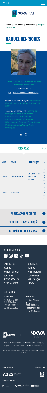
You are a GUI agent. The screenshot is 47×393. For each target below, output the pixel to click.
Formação (23, 148)
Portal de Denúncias (34, 346)
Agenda (30, 283)
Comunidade (33, 275)
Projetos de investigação (23, 222)
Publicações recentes (23, 213)
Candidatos (9, 263)
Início (8, 25)
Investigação (33, 279)
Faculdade (18, 25)
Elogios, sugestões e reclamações (23, 344)
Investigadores (11, 279)
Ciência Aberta (11, 283)
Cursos (31, 267)
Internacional (34, 271)
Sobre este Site (29, 343)
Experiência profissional (23, 231)
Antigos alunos (11, 271)
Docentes (30, 25)
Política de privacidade (12, 343)
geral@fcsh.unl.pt (11, 308)
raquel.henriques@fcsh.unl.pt (23, 92)
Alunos (7, 267)
